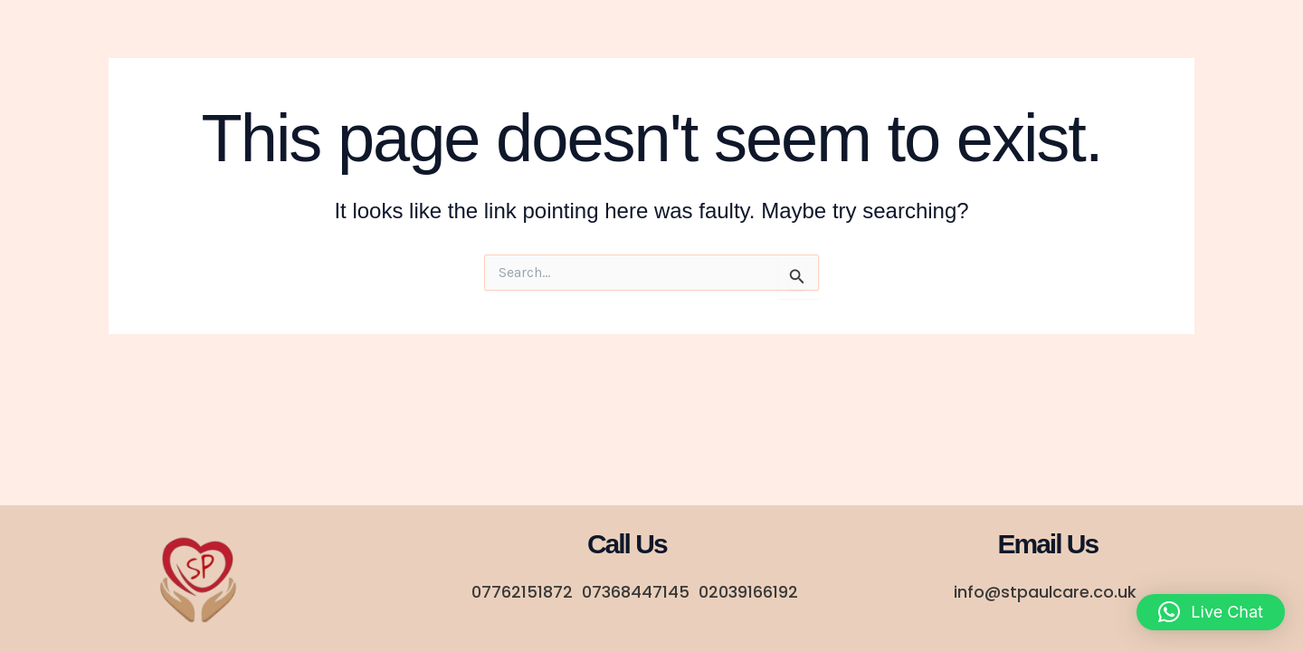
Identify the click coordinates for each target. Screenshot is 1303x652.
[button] (1211, 612)
